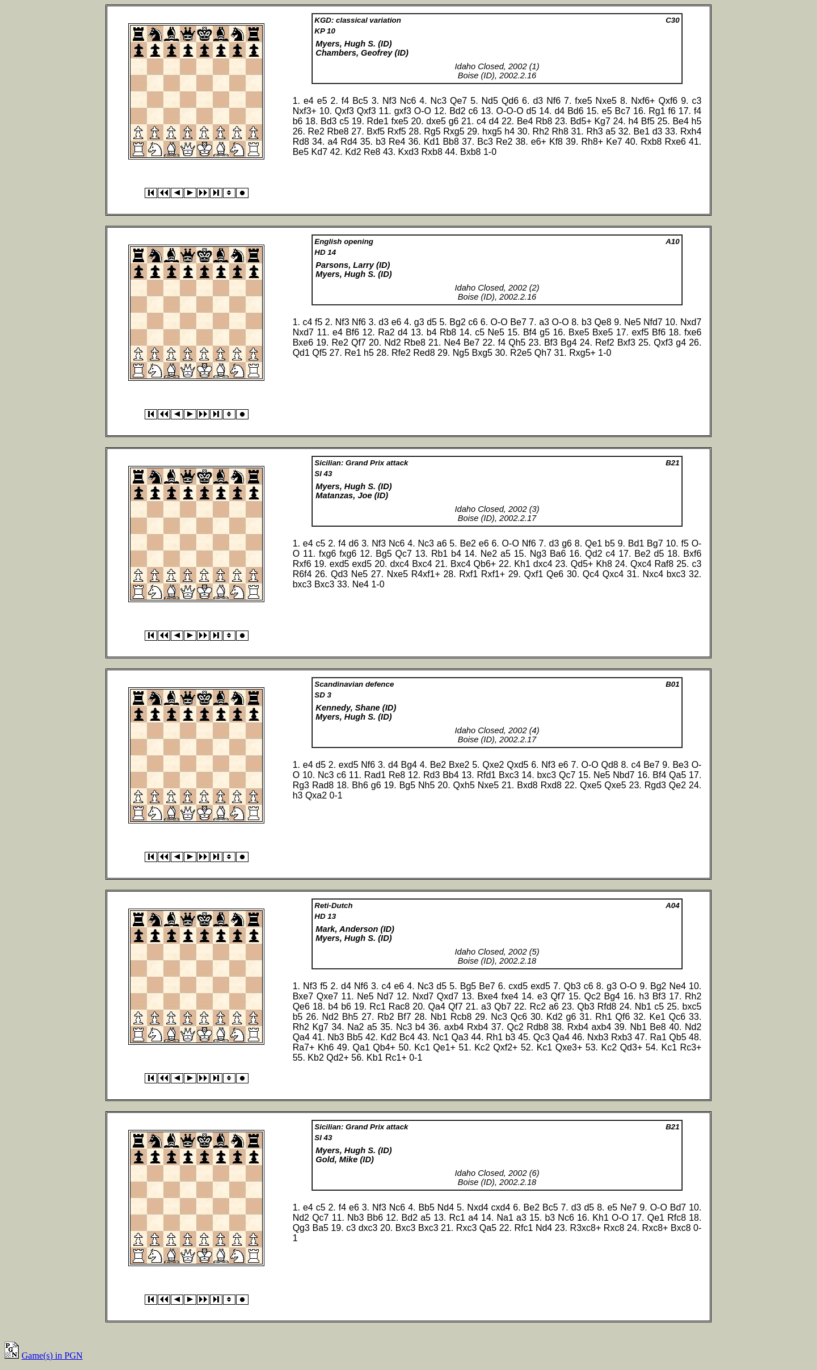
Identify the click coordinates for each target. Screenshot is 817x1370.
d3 (538, 101)
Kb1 (374, 1057)
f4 (345, 101)
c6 (473, 111)
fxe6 (692, 332)
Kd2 (353, 152)
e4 (309, 101)
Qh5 (516, 342)
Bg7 (655, 543)
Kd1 (432, 141)
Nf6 (553, 101)
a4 (332, 141)
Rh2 (541, 131)
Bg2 (457, 322)
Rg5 (432, 131)
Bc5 (360, 101)
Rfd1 (486, 775)
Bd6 (575, 111)
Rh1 (603, 1017)
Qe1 (593, 543)
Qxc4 (640, 564)
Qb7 (502, 1006)
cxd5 (518, 986)
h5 (697, 121)
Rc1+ (396, 1057)
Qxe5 (590, 785)
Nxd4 (477, 1207)
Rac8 (399, 1006)
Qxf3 (344, 111)
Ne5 (632, 322)
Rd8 (301, 141)
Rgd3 (655, 785)
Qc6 (519, 1017)
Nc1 (440, 1037)
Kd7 (319, 152)
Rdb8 (537, 1027)
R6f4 (302, 574)
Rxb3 (621, 1037)
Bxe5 (578, 332)
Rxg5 (453, 131)
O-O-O (510, 111)
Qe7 (458, 101)
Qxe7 (327, 996)
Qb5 (677, 1037)
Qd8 (609, 765)
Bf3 (551, 342)
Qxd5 (517, 765)
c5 (344, 121)
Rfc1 (523, 1228)
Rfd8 (607, 1006)
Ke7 (614, 141)
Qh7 (542, 353)
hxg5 (492, 131)
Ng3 (538, 553)
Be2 (468, 543)
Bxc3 (324, 584)
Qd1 (301, 353)
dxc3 (368, 1228)
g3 (419, 322)
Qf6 (623, 1017)
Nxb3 (597, 1037)
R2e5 (521, 353)
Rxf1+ (493, 574)
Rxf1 (468, 574)
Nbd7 (623, 775)
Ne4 (452, 342)
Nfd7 (653, 322)
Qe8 (602, 322)
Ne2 (489, 553)
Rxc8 (614, 1228)
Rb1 (439, 553)
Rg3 (301, 785)
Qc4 (591, 574)
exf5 (639, 332)
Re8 (372, 152)
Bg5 (383, 553)
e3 (542, 996)
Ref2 (604, 342)
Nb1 (643, 1006)
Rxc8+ (655, 1228)
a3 (544, 322)
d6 (354, 543)
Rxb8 (651, 141)
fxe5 (583, 101)
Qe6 (554, 574)
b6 (298, 121)
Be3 (680, 765)
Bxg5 (482, 353)
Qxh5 (464, 785)
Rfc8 (676, 1217)
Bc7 (622, 111)
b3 (381, 141)
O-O (422, 111)
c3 (697, 101)
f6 (671, 111)
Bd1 (636, 543)
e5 (322, 101)
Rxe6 (675, 141)
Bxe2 (459, 765)
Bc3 (485, 141)
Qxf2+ (505, 1047)
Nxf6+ (643, 101)
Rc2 (538, 1006)
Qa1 (361, 1047)
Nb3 (335, 1037)
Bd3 (328, 121)
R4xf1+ (425, 574)
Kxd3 (408, 152)
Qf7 (358, 342)
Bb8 (450, 141)
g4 (681, 342)
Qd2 (593, 553)
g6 (454, 121)
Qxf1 (534, 574)
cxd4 (501, 1207)
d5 (532, 111)
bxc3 (676, 574)
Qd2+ (337, 1057)
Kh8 (604, 564)
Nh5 (426, 785)
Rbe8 (337, 131)
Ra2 (386, 332)
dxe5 (436, 121)
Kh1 (522, 564)
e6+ (538, 141)
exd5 (339, 564)
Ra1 (658, 1037)
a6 (442, 543)
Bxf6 (692, 553)
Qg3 (301, 1228)
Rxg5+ (582, 353)
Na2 (355, 1027)
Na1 (505, 1217)
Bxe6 (303, 342)
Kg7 (602, 121)
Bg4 (568, 342)
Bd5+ (581, 121)
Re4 (397, 141)
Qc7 (403, 553)
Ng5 (461, 353)
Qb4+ (384, 1047)
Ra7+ (304, 1047)
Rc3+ (691, 1047)
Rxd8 (551, 785)
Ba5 (320, 1228)
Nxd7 (690, 322)
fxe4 (509, 996)
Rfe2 (401, 353)
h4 (633, 121)
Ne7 (628, 1207)
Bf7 (404, 1017)
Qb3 (571, 986)
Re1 (352, 353)
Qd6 (510, 101)
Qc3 (541, 1037)
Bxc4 (422, 564)
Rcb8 (460, 1017)
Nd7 (385, 996)
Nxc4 (653, 574)
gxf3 (402, 111)
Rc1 (377, 1006)
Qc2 (592, 996)
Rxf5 (397, 131)
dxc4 (399, 564)
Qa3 (459, 1037)
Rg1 (656, 111)
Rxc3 (466, 1228)
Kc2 (482, 1047)
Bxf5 (376, 131)
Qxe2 (493, 765)
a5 (610, 131)
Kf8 (556, 141)
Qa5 (677, 775)
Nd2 (392, 342)
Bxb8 (470, 152)
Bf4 (530, 332)
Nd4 (445, 1207)
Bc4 (407, 1037)
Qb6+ (485, 564)
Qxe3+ (569, 1047)
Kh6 (326, 1047)
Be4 (525, 121)
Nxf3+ (305, 111)
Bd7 (678, 1207)
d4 (559, 111)
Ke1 (657, 1017)
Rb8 (544, 121)
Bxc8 (681, 1228)
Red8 (424, 353)
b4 (432, 332)
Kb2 (315, 1057)
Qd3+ (631, 1047)
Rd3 (431, 775)
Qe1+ (444, 1047)
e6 (396, 322)
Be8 (658, 1027)
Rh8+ (592, 141)
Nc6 (408, 101)
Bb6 (375, 1217)
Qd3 (339, 574)
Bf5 (648, 121)
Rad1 (375, 775)
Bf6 (352, 332)
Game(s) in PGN (44, 1355)
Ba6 (558, 553)
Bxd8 (527, 785)
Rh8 (560, 131)
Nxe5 (606, 101)
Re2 (316, 131)
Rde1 (378, 121)
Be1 (642, 131)
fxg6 (327, 553)
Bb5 (355, 1037)
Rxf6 (302, 564)
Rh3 (594, 131)
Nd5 (490, 101)
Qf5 (319, 353)
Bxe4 (487, 996)
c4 (481, 121)
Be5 (301, 152)
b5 (610, 543)
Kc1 (422, 1047)
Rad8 (323, 785)
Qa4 (436, 1006)
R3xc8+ (585, 1228)
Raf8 (663, 564)
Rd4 (348, 141)
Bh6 (360, 785)
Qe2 (677, 785)
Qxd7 (447, 996)
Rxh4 (690, 131)
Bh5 (350, 1017)
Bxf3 (626, 342)
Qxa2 (316, 795)
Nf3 (389, 101)
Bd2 (457, 111)
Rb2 (385, 1017)
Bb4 (450, 775)
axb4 (454, 1027)
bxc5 (692, 1006)
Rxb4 (477, 1027)
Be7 (518, 322)
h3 (298, 795)
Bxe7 (303, 996)
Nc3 (439, 101)
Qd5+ (582, 564)
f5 (318, 322)
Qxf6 (667, 101)
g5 (545, 332)
